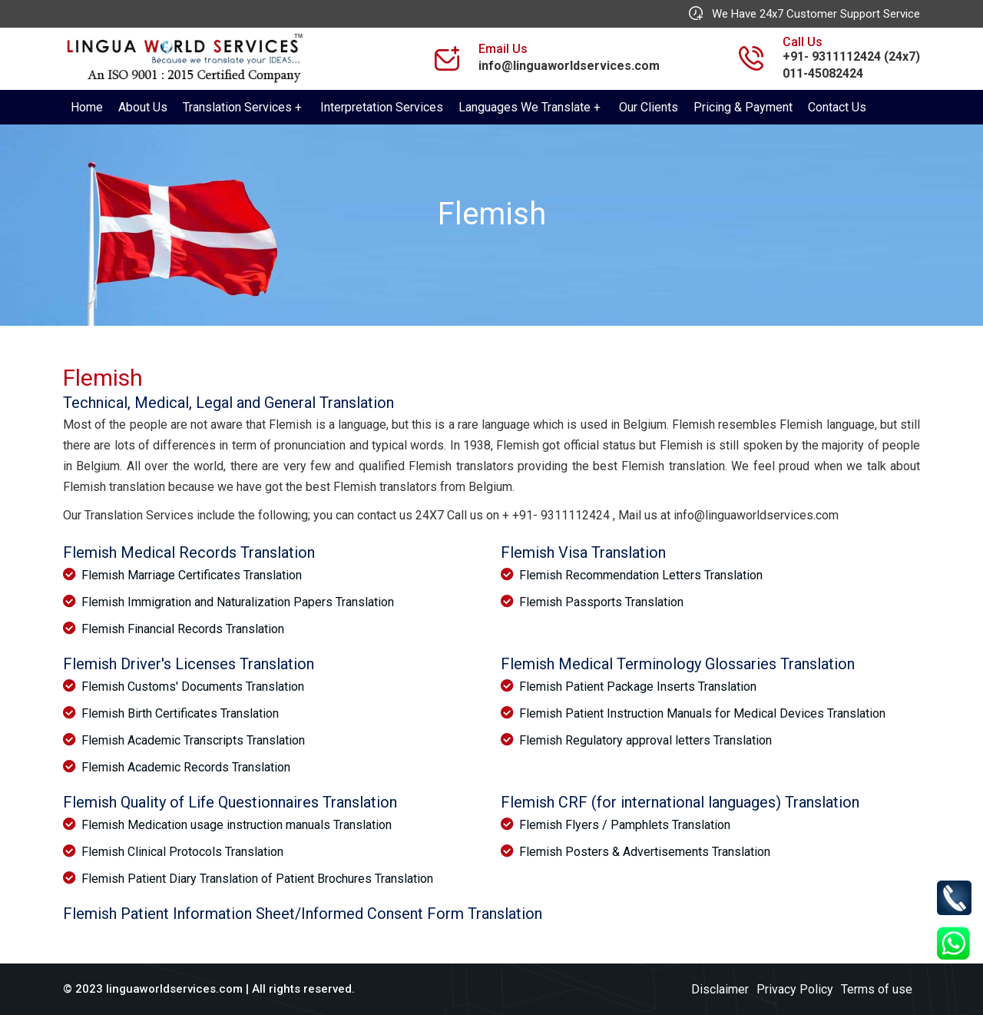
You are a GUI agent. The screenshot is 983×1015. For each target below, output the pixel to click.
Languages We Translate (524, 107)
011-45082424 (823, 73)
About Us (142, 107)
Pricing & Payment (743, 107)
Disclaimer (720, 989)
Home (87, 107)
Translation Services (237, 107)
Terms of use (876, 989)
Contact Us (837, 107)
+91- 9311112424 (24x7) (851, 56)
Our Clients (648, 107)
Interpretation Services (381, 107)
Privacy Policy (794, 989)
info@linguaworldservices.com (569, 65)
